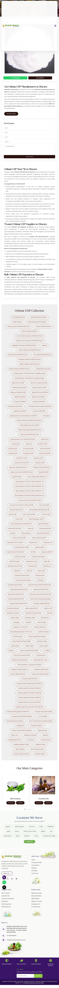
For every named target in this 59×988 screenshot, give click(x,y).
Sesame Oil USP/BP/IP (20, 411)
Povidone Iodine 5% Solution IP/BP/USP (29, 688)
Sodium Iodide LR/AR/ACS (18, 674)
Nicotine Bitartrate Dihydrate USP (39, 510)
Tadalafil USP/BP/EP (20, 397)
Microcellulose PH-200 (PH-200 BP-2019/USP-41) (29, 495)
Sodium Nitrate (17, 322)
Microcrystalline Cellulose (29, 331)
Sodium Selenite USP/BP (39, 538)
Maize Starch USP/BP (18, 383)
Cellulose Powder (40, 744)
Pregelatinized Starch (14, 740)
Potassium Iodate (42, 641)
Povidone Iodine (17, 636)
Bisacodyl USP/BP (47, 552)
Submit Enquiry (29, 156)
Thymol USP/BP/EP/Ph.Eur (43, 326)
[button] (24, 809)
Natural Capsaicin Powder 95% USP (21, 524)
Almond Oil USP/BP (45, 453)
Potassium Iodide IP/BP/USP (41, 603)
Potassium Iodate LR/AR (41, 669)
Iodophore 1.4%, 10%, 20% (20, 627)
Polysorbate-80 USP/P (15, 528)
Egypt (8, 831)
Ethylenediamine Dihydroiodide (21, 641)
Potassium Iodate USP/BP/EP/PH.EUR (30, 359)
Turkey (36, 836)
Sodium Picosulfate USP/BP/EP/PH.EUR (29, 430)
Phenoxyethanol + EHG (40, 660)
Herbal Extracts (6, 907)
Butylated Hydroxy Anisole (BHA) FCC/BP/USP (23, 416)
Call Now (40, 78)
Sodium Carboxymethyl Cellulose (22, 730)
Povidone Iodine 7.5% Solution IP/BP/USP (29, 693)
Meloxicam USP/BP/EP (38, 397)
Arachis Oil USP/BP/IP (39, 411)
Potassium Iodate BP (13, 608)
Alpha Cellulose (20, 749)
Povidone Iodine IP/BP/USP (29, 679)
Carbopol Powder (14, 561)
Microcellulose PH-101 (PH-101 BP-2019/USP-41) (30, 481)
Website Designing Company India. (34, 983)
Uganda (7, 826)
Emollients (47, 650)
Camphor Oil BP (40, 463)
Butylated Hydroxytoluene (39, 317)
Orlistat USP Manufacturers (39, 236)
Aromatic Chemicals (8, 898)
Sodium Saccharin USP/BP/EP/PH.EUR (21, 472)
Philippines (50, 826)
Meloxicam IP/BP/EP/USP (41, 589)
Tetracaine (40, 580)
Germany (32, 826)
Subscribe (38, 975)
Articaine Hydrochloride (15, 585)
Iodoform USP (48, 608)
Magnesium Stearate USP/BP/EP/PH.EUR (24, 345)
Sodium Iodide (29, 646)
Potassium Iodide (30, 618)
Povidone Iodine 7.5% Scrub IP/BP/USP (29, 702)
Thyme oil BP (19, 519)
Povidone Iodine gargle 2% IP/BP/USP (18, 712)
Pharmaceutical (6, 904)
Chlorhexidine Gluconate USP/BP (29, 425)
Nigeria (43, 831)
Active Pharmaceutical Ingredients (40, 599)
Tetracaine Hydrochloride (23, 580)
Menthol (44, 345)
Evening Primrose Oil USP (21, 463)
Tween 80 (30, 528)
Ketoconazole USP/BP (19, 538)
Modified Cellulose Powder (21, 744)
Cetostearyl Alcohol (32, 561)
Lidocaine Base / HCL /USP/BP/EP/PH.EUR (22, 439)
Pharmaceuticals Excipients (15, 721)
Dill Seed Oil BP (12, 449)
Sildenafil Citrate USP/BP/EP (40, 392)
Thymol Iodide (41, 622)
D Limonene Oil (35, 907)
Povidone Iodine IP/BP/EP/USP (18, 603)
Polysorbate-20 (26, 533)
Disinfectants (45, 618)
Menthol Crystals (36, 893)
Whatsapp (15, 78)
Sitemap (33, 868)
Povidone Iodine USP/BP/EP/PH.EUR (19, 369)
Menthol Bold (35, 898)
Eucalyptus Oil (35, 904)
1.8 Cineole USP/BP (28, 449)
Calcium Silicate (42, 730)
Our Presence (35, 865)
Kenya (17, 831)
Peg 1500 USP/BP (44, 472)
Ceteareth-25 (47, 542)
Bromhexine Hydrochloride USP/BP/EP (39, 406)
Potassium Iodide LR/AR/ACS (19, 669)
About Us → (7, 873)
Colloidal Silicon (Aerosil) (43, 369)
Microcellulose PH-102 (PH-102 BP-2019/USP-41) (29, 486)
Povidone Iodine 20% (40, 627)
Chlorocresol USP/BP (29, 514)
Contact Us (34, 873)
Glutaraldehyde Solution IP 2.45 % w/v (21, 632)
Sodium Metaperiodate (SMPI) (29, 650)
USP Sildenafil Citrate (18, 317)
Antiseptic (28, 622)
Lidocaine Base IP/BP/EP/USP (19, 589)
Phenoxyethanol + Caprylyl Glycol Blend (29, 665)
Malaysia (26, 836)
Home (33, 860)
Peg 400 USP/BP (17, 477)
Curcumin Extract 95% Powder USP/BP (29, 500)
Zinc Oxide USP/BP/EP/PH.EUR (42, 355)
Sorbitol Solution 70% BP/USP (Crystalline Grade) (29, 378)
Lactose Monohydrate (37, 749)
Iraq (51, 831)
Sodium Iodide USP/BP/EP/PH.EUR (29, 364)
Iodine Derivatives (43, 632)
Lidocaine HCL (47, 566)
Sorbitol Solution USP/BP (22, 547)
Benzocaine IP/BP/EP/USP (16, 594)
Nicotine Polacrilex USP (16, 510)
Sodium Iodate (43, 646)
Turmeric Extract (45, 740)
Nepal (17, 836)
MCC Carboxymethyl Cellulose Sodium (40, 721)
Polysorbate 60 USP (45, 528)
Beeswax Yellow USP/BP (39, 387)
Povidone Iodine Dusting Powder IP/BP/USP (29, 683)
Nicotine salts (13, 514)
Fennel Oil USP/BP (45, 449)
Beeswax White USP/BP (19, 387)
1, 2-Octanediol (42, 716)
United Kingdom (19, 826)
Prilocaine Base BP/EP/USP (16, 599)
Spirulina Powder (40, 754)
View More (20, 803)
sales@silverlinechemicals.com (16, 940)
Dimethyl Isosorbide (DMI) (20, 660)
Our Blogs (34, 870)
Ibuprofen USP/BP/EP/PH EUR (18, 467)
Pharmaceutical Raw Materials (37, 322)
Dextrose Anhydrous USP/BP (38, 383)
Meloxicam (17, 571)
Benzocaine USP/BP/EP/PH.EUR (29, 434)
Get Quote (11, 803)
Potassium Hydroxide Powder (43, 712)
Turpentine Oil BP (28, 453)
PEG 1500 (33, 552)
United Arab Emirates (29, 831)
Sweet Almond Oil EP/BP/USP (15, 552)
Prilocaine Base (39, 575)
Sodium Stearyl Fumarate (21, 754)
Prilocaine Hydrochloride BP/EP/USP (40, 594)
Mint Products (6, 893)
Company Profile (36, 862)
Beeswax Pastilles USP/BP (18, 392)
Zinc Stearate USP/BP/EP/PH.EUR (18, 355)
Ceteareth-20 (33, 542)
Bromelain (46, 416)
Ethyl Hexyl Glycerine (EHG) (22, 655)
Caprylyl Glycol (40, 655)
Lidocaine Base (32, 566)
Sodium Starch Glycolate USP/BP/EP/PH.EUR (29, 341)
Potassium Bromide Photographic (22, 716)
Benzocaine (41, 571)
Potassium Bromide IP (13, 613)
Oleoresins (5, 901)
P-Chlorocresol (45, 514)
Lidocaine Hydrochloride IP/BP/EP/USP (39, 585)
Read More (29, 841)
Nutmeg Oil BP (13, 453)
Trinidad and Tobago (49, 836)
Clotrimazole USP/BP (43, 533)
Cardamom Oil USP (21, 458)
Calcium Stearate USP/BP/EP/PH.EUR (29, 350)
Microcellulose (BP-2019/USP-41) (37, 477)
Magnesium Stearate (30, 735)
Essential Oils (6, 896)
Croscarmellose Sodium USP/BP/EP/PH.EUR (29, 336)
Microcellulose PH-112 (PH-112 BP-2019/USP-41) (29, 491)
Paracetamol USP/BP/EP (15, 406)
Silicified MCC (21, 726)
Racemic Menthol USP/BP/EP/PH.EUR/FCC (29, 420)
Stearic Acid (14, 735)
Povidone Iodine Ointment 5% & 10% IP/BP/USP (29, 707)
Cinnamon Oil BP (42, 444)
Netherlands (7, 836)
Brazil (41, 826)
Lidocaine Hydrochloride (15, 566)
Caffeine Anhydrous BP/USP (41, 467)
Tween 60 (13, 533)
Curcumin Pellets (44, 505)
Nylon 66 (49, 613)
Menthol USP (45, 439)
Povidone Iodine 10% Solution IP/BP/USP (29, 697)
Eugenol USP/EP (39, 547)
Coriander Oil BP (38, 458)
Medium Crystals (36, 901)
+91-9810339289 (11, 935)
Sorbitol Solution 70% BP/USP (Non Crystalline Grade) (30, 373)
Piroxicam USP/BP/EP (20, 402)
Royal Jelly (47, 561)
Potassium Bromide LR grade (40, 674)
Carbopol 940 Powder (38, 557)
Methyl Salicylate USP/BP (36, 519)
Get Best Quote (11, 114)
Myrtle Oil (28, 444)
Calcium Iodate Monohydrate (37, 636)
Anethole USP (16, 444)
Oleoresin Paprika (43, 524)
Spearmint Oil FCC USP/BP (15, 542)
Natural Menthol (36, 896)
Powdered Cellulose (36, 726)
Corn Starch (31, 740)
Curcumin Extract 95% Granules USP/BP (21, 505)
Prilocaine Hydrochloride (22, 575)
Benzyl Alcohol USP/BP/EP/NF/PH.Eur (19, 326)
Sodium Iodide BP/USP (31, 608)
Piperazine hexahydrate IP (33, 613)
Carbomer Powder (20, 557)
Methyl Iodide (15, 646)
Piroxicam (29, 571)
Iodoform (11, 650)
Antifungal (16, 622)
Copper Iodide (14, 618)
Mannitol (45, 735)
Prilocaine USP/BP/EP (38, 402)
